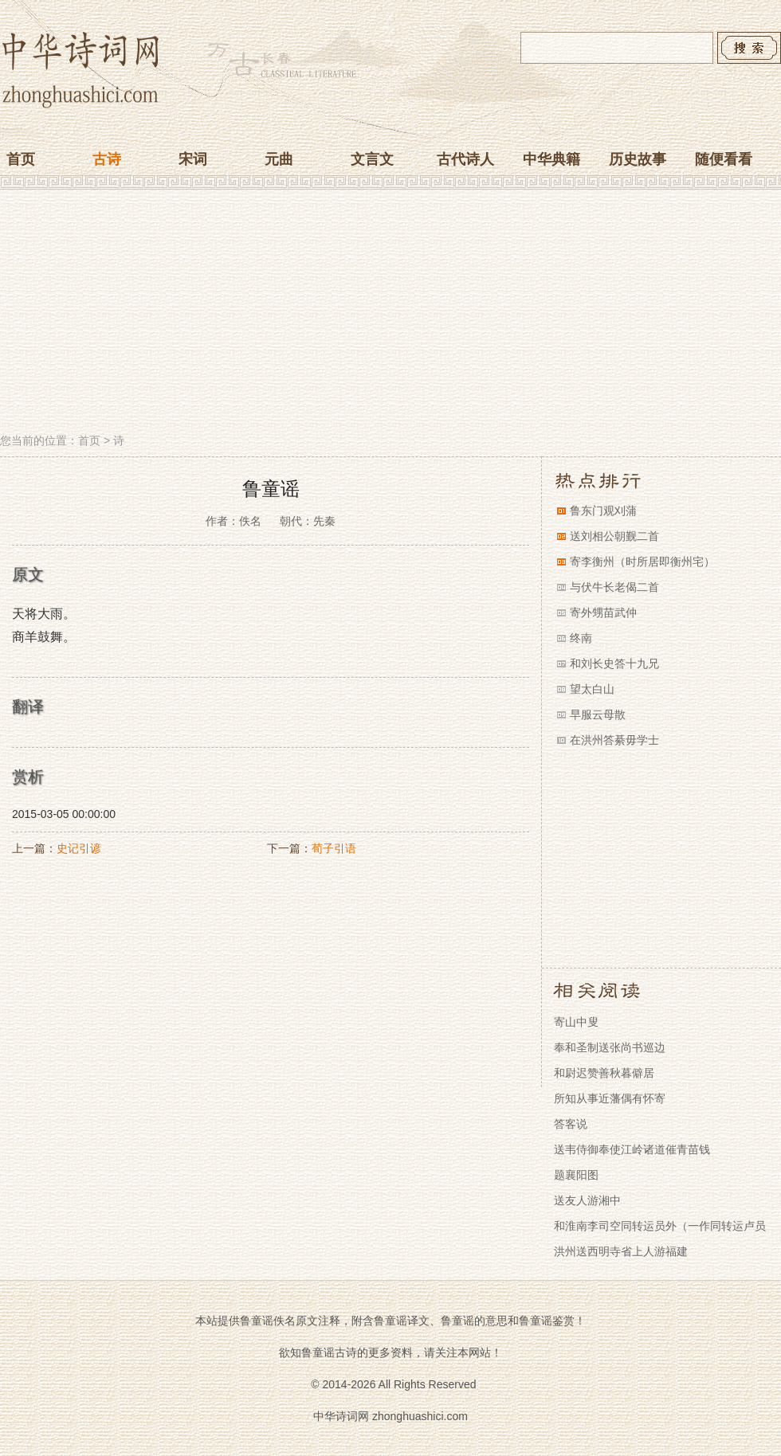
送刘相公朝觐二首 (614, 536)
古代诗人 (465, 159)
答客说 (570, 1123)
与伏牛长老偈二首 (614, 587)
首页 (20, 159)
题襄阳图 (576, 1174)
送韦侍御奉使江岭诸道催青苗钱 (632, 1149)
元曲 (279, 159)
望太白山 (592, 689)
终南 (581, 638)
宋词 (193, 159)
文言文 (372, 159)
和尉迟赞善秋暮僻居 (604, 1073)
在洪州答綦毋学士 (614, 740)
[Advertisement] (390, 313)
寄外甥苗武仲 (603, 612)
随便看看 (723, 159)
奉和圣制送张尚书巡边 (609, 1047)
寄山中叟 (576, 1022)
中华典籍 (551, 159)
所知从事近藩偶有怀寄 (609, 1098)
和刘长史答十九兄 (614, 663)
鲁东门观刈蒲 (603, 510)
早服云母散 (598, 714)
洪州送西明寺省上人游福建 (621, 1251)
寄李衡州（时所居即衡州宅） (642, 561)
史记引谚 (79, 848)
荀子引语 (334, 848)
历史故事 (637, 159)
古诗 (106, 159)
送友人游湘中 (587, 1200)
